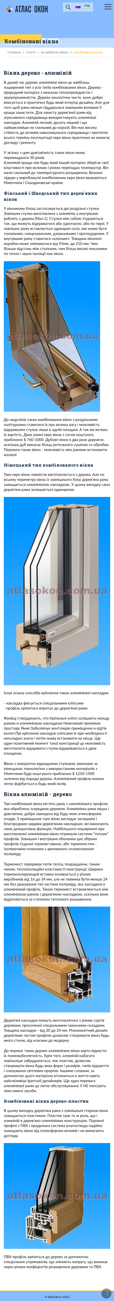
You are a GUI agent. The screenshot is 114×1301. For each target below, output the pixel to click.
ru (77, 7)
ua (86, 7)
